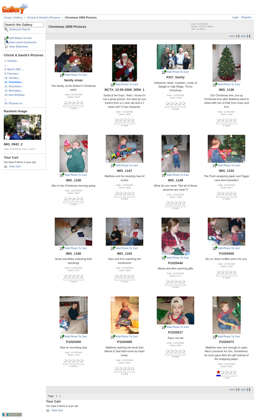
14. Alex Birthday (14, 95)
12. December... (13, 86)
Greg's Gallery (13, 17)
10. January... (12, 78)
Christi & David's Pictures (43, 17)
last (243, 36)
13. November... (13, 90)
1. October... (11, 61)
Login (235, 17)
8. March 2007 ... (14, 69)
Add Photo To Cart (76, 75)
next (231, 36)
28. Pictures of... (14, 103)
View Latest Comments (22, 42)
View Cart (14, 166)
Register (247, 17)
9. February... (12, 73)
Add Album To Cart (20, 38)
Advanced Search (19, 29)
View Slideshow (18, 46)
